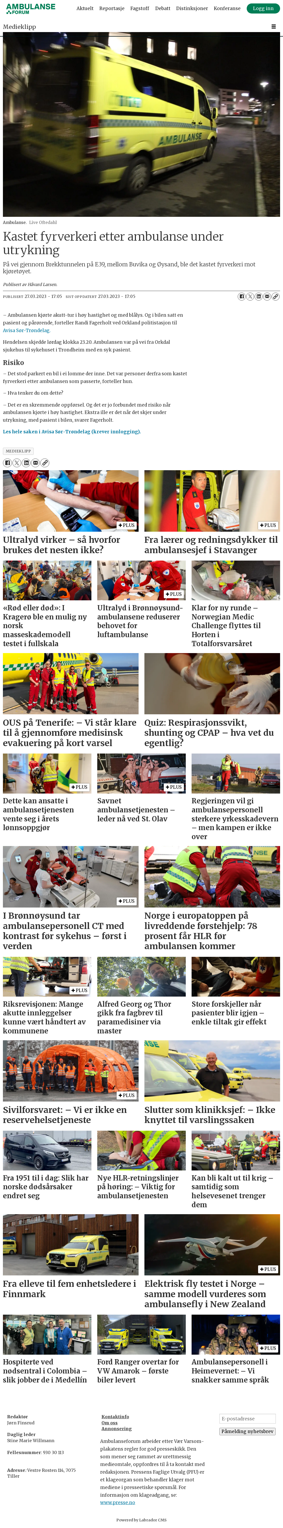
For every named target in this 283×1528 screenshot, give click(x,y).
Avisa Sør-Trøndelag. (27, 330)
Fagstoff (139, 8)
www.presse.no (117, 1502)
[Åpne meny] (273, 26)
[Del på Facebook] (242, 297)
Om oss (109, 1422)
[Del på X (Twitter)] (250, 297)
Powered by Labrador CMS (141, 1520)
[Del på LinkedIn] (259, 297)
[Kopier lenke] (276, 297)
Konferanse (227, 8)
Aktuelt (85, 8)
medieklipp (18, 451)
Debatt (162, 8)
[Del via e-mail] (267, 297)
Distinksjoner (192, 8)
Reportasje (112, 8)
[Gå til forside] (30, 8)
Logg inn (263, 8)
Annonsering (116, 1428)
